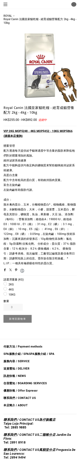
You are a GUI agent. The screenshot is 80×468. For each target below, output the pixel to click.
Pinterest (17, 270)
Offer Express (27, 390)
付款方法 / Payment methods (22, 346)
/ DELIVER (22, 368)
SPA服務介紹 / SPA (16, 354)
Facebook (5, 270)
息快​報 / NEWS (16, 376)
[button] (17, 319)
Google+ (22, 271)
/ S (48, 354)
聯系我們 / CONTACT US (19, 398)
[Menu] (6, 4)
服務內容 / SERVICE (16, 361)
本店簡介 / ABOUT (15, 405)
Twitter (11, 270)
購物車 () (73, 4)
